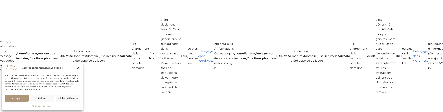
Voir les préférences (68, 98)
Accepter (16, 98)
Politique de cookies (40, 106)
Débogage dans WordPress (205, 56)
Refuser (42, 98)
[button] (78, 67)
